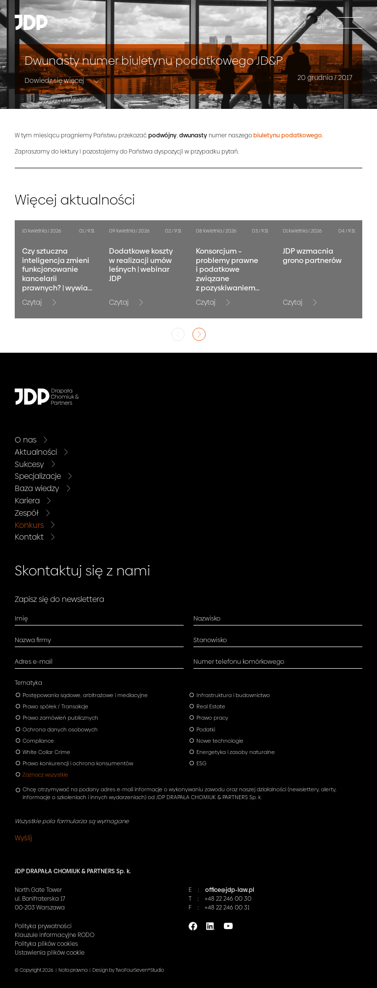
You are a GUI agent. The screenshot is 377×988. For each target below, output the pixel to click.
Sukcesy (29, 464)
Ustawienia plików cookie (49, 953)
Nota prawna (72, 970)
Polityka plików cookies (46, 944)
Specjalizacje (38, 476)
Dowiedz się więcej (55, 80)
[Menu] (349, 22)
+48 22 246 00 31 (227, 907)
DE (321, 27)
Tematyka (28, 683)
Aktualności (36, 452)
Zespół (27, 513)
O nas (25, 439)
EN (320, 19)
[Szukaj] (299, 24)
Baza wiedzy (37, 488)
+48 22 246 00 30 (228, 899)
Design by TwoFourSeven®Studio (128, 970)
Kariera (27, 500)
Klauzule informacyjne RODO (54, 935)
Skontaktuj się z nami (82, 570)
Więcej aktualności (75, 199)
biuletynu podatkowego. (288, 135)
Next (199, 334)
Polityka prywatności (43, 926)
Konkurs (29, 525)
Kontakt (29, 537)
